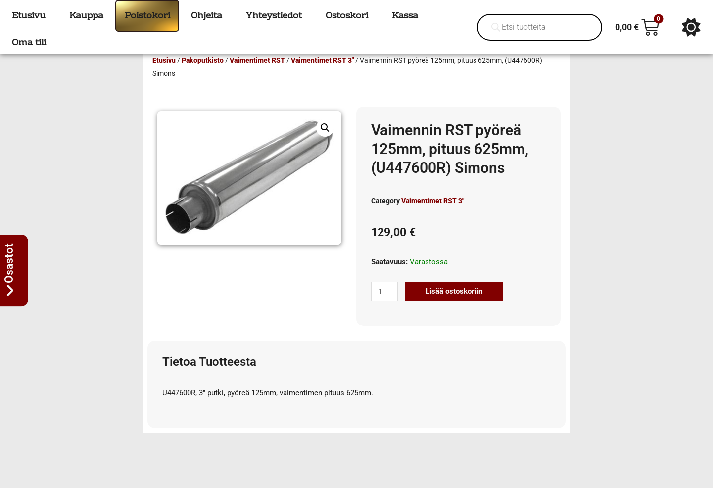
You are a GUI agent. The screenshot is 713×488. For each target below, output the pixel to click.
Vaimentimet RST (257, 75)
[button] (325, 142)
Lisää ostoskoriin (454, 305)
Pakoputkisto (203, 75)
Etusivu (164, 75)
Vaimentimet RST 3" (322, 75)
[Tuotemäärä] (384, 306)
